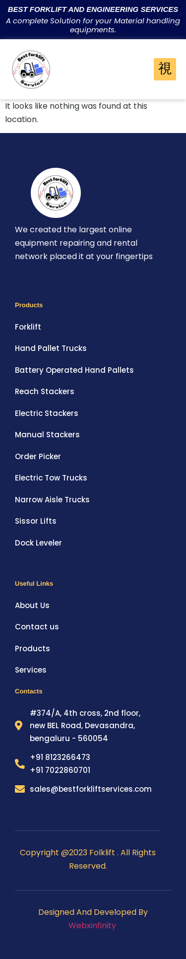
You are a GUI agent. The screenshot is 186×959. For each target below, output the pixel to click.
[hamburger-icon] (165, 69)
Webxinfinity (93, 925)
